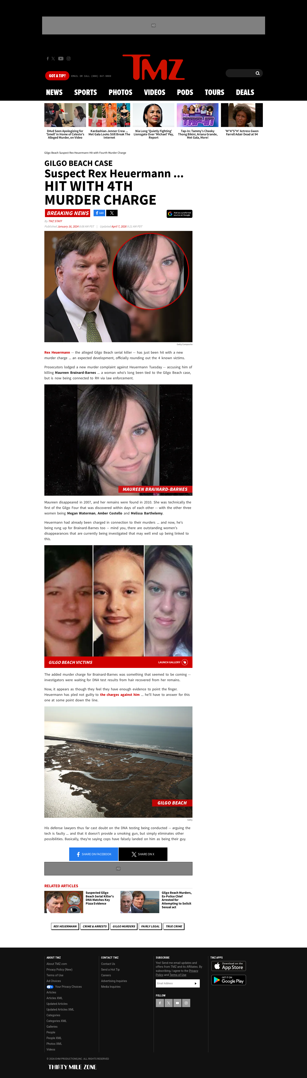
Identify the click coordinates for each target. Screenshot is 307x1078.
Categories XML (57, 1021)
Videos (154, 93)
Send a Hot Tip (110, 969)
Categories (53, 1015)
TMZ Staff (55, 221)
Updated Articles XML (60, 1009)
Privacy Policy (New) (59, 969)
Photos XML (54, 1043)
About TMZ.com (57, 963)
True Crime (174, 926)
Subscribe (196, 983)
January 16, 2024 (68, 226)
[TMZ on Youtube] (61, 58)
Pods (185, 93)
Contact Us (108, 963)
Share (93, 854)
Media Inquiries (110, 986)
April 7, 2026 (119, 226)
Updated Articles (57, 1003)
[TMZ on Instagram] (68, 58)
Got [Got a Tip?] (57, 76)
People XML (54, 1038)
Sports (85, 93)
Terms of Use (55, 975)
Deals (245, 93)
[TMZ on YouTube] (177, 1003)
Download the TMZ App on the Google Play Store (228, 980)
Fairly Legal (150, 926)
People (51, 1032)
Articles (51, 992)
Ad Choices (54, 981)
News (54, 93)
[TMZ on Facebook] (47, 58)
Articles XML (55, 998)
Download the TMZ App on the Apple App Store (228, 966)
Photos (120, 93)
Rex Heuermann (64, 926)
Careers (106, 975)
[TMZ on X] (54, 58)
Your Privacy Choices (64, 986)
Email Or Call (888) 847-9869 (91, 76)
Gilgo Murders (124, 926)
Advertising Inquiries (114, 981)
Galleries (52, 1026)
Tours (214, 93)
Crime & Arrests (94, 926)
